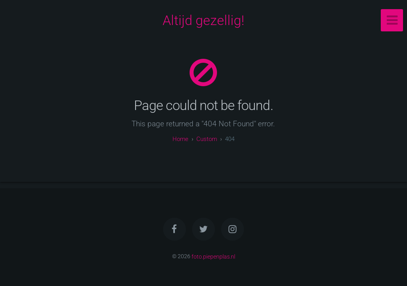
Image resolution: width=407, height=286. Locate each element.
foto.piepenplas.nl (213, 256)
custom (206, 139)
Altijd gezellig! (203, 20)
